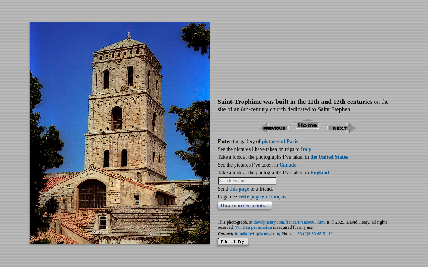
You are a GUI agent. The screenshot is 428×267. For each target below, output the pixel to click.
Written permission (253, 227)
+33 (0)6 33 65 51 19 (314, 233)
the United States (329, 157)
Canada (288, 165)
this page (239, 189)
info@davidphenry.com (257, 233)
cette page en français (262, 197)
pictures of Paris (280, 141)
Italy (306, 149)
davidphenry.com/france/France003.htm (289, 222)
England (319, 172)
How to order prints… (245, 205)
